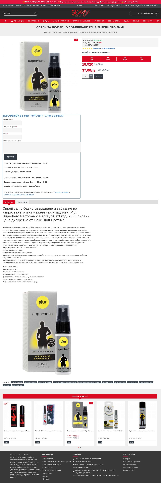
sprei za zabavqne (30, 379)
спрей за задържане (45, 379)
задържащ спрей (120, 379)
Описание (9, 199)
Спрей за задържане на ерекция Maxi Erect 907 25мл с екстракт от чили (17, 428)
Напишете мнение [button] (108, 48)
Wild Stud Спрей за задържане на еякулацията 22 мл (48, 428)
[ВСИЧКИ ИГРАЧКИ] (54, 5)
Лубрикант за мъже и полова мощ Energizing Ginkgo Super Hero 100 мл (142, 428)
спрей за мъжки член (146, 379)
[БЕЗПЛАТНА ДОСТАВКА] (21, 5)
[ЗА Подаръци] (149, 5)
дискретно (6, 382)
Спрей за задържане (70, 32)
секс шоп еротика (17, 382)
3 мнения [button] (96, 48)
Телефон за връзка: (10, 126)
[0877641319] (8, 5)
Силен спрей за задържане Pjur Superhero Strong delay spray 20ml (80, 428)
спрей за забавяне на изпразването (89, 379)
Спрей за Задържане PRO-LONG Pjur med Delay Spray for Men (111, 428)
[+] (91, 75)
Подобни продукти (80, 393)
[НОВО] (117, 5)
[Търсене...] (35, 13)
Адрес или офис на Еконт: (12, 138)
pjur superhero (132, 379)
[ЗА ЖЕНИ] (123, 5)
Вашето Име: (8, 120)
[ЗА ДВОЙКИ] (139, 5)
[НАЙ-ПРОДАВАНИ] (99, 5)
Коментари (22, 199)
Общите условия (61, 190)
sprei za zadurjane (16, 379)
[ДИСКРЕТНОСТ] (35, 5)
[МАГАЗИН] (44, 5)
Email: (5, 132)
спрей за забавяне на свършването (65, 379)
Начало (47, 32)
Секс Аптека (56, 32)
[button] (98, 76)
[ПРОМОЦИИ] (110, 5)
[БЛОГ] (156, 5)
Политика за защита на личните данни (19, 192)
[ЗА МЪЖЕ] (131, 5)
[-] (91, 77)
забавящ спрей (107, 379)
